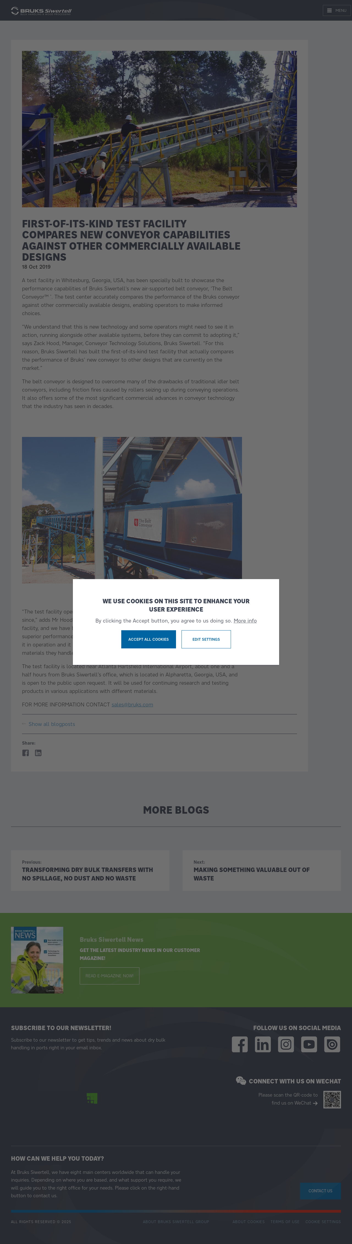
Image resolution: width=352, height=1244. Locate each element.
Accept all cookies (148, 639)
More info (245, 620)
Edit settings (206, 639)
